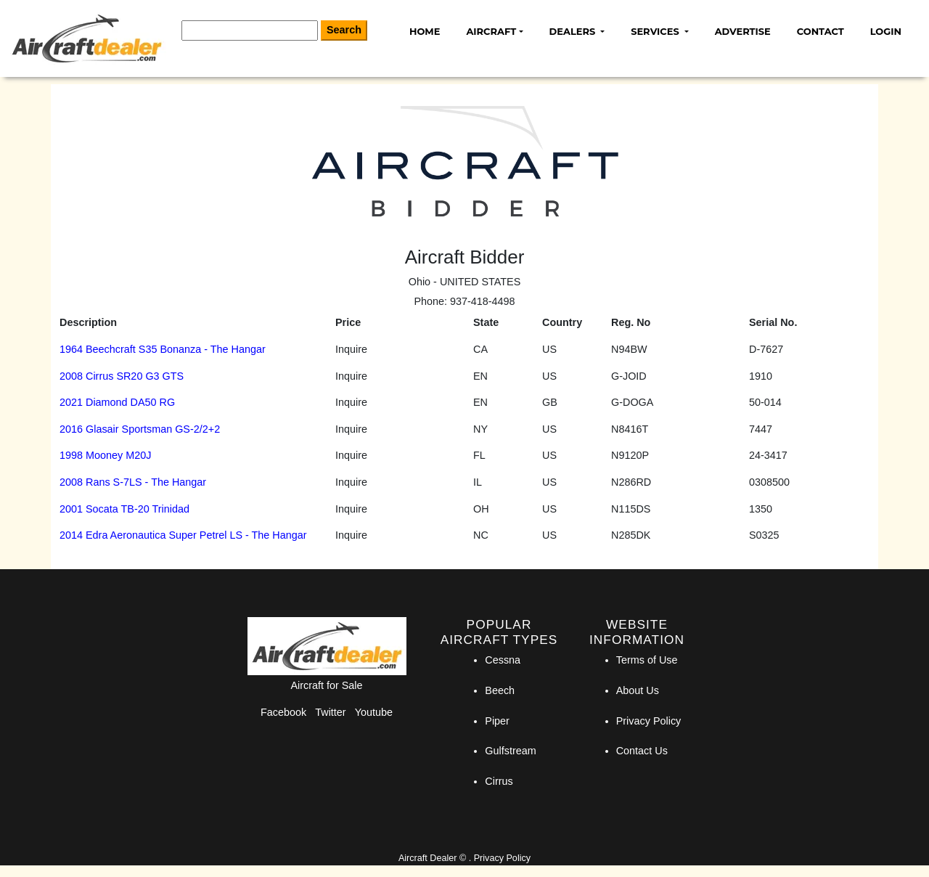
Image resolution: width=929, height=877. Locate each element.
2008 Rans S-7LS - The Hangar (133, 482)
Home (424, 31)
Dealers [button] (573, 31)
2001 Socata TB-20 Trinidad (124, 509)
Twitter (330, 712)
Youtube (374, 712)
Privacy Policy (649, 721)
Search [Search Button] (344, 30)
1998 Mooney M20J (105, 455)
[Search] (249, 30)
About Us (637, 690)
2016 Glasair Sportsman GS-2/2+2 (140, 429)
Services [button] (656, 31)
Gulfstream (510, 750)
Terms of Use (647, 660)
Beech (500, 690)
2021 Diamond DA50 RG (117, 402)
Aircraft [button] (491, 31)
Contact (820, 31)
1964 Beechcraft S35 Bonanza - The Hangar (163, 349)
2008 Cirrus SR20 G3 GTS (122, 376)
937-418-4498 (482, 301)
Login (885, 31)
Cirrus (498, 781)
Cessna (502, 660)
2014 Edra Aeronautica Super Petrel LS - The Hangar (183, 535)
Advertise (743, 31)
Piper (497, 721)
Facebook (283, 712)
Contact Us (642, 750)
